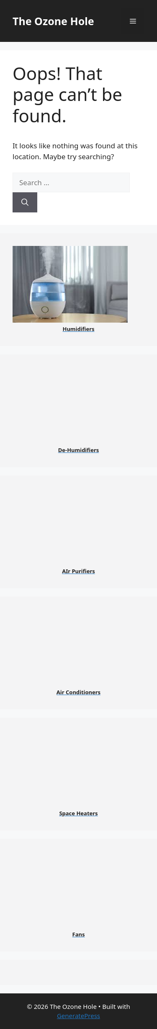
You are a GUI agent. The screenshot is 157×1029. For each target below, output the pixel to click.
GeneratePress (78, 1015)
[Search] (25, 202)
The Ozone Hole (53, 21)
